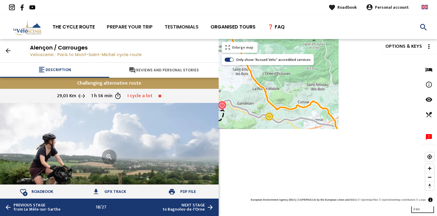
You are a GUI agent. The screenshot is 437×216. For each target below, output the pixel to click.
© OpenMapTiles (368, 199)
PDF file (188, 192)
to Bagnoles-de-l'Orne (184, 207)
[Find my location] (429, 156)
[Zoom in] (429, 168)
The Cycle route (73, 26)
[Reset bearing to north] (429, 186)
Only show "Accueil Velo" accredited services (273, 59)
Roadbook (347, 7)
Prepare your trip (130, 26)
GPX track (115, 192)
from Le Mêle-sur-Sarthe (37, 207)
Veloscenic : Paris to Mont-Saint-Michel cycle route (86, 55)
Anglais (424, 7)
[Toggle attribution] (430, 199)
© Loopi (421, 199)
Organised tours (233, 26)
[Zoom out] (429, 177)
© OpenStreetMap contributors (397, 199)
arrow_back (8, 50)
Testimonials (182, 26)
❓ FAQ (276, 26)
